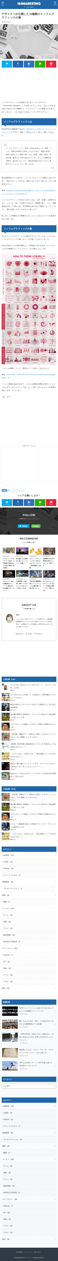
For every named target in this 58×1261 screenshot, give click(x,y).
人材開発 (8, 855)
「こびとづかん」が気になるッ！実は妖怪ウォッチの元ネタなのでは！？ (33, 755)
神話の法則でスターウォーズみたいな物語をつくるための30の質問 (33, 705)
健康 (6, 895)
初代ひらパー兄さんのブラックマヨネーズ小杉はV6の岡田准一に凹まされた (33, 774)
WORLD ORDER (12, 942)
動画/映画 (9, 935)
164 (17, 615)
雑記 (5, 490)
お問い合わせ (37, 1252)
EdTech (8, 868)
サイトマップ (28, 1252)
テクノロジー (10, 948)
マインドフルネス (12, 875)
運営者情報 (19, 1252)
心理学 (8, 862)
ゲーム (8, 915)
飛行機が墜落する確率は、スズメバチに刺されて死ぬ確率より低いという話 (33, 715)
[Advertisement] (29, 84)
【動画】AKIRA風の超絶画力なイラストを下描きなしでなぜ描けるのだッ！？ (33, 745)
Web (7, 968)
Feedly (35, 526)
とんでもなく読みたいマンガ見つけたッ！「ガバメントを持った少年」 (33, 686)
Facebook (39, 634)
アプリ (8, 975)
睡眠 (6, 902)
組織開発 (8, 882)
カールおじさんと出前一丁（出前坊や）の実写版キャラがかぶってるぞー (33, 696)
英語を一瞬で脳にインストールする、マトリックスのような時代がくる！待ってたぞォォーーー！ (33, 765)
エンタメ (8, 908)
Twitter (24, 526)
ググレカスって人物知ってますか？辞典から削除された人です (33, 725)
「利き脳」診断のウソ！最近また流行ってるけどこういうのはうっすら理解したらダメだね (33, 735)
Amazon (8, 955)
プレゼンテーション (13, 888)
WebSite (20, 634)
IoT (6, 962)
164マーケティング (28, 1257)
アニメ (8, 928)
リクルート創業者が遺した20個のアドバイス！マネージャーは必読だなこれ (33, 825)
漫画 (7, 922)
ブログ (8, 981)
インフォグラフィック (16, 490)
